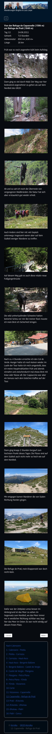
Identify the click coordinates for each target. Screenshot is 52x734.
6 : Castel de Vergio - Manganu (20, 671)
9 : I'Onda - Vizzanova (15, 684)
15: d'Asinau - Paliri (14, 709)
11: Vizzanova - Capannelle (18, 692)
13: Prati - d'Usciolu (15, 701)
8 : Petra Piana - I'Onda (16, 679)
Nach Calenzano (13, 645)
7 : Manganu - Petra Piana (17, 675)
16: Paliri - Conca (13, 713)
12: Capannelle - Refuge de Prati (20, 696)
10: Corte (10, 688)
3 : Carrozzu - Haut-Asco (17, 658)
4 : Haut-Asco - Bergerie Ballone (20, 662)
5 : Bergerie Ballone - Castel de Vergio (23, 667)
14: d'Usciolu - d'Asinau (16, 705)
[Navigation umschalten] (6, 18)
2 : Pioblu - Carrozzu (15, 654)
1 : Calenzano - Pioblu (16, 650)
